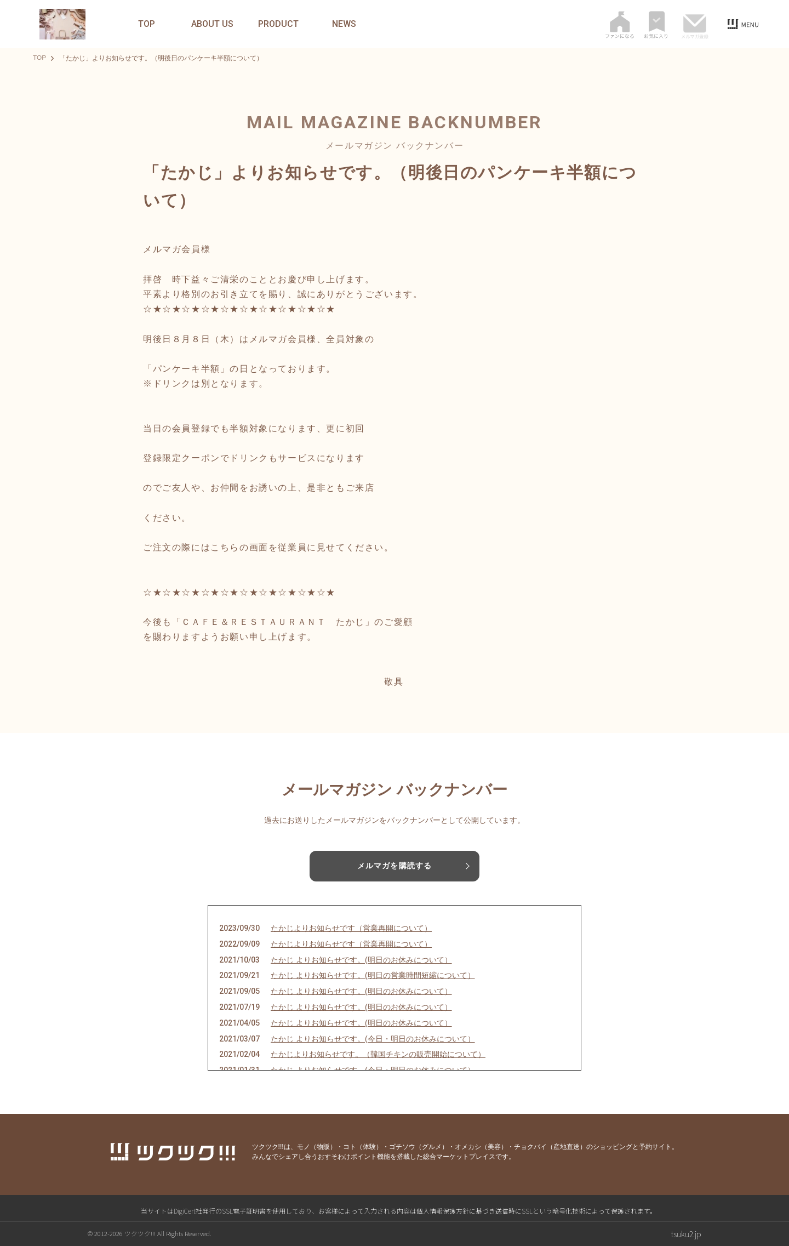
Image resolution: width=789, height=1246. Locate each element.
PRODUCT (278, 24)
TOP (146, 24)
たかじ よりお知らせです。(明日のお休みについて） (361, 959)
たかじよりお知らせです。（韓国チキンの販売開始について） (378, 1054)
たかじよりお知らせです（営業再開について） (351, 928)
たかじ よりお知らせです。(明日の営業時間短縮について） (373, 975)
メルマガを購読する (394, 866)
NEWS (344, 24)
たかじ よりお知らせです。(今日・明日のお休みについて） (373, 1038)
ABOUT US (212, 24)
